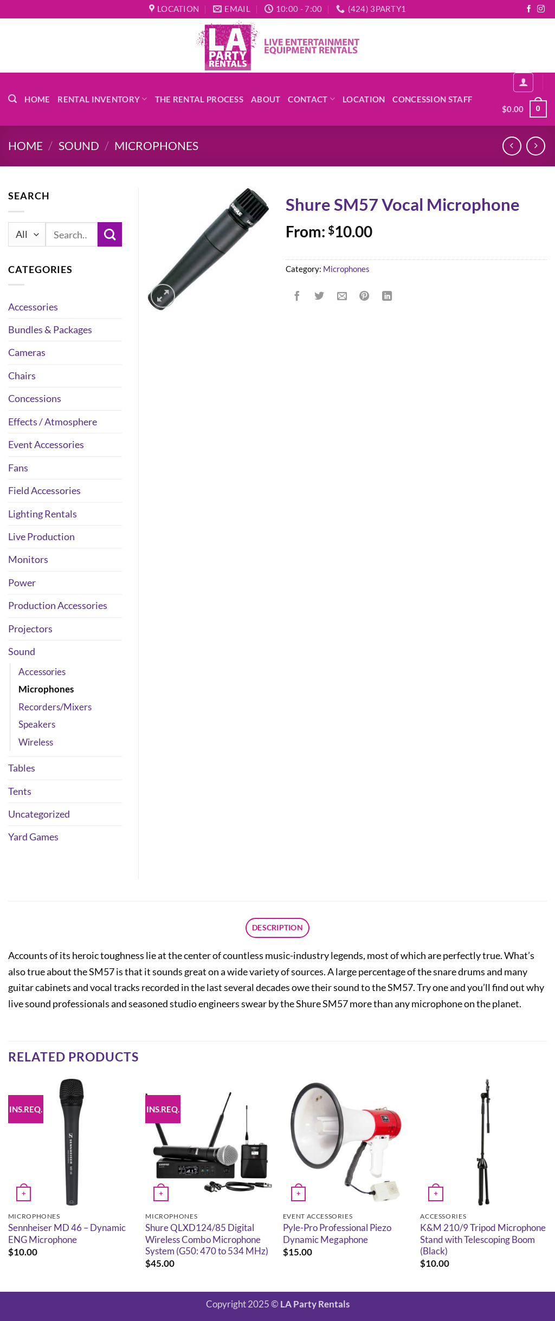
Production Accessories (57, 605)
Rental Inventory (102, 99)
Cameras (27, 352)
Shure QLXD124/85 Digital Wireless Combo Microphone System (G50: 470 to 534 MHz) (206, 1241)
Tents (19, 791)
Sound (79, 146)
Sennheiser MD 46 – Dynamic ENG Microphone (67, 1235)
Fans (18, 468)
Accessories (33, 307)
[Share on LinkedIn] (387, 296)
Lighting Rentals (42, 514)
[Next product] (512, 146)
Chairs (22, 375)
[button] (12, 98)
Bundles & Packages (50, 329)
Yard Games (33, 837)
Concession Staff (432, 99)
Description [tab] (277, 928)
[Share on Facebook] (297, 296)
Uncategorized (39, 814)
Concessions (34, 398)
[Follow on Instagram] (541, 9)
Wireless (35, 742)
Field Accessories (44, 490)
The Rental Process (199, 99)
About (265, 99)
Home (37, 99)
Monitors (28, 559)
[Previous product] (536, 146)
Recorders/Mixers (55, 707)
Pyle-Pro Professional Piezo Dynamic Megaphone (337, 1235)
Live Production (41, 536)
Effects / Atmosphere (52, 422)
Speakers (36, 724)
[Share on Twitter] (319, 296)
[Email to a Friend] (342, 296)
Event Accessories (46, 444)
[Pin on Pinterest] (364, 296)
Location (364, 99)
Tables (21, 768)
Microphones (156, 146)
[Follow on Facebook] (529, 9)
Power (22, 582)
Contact (311, 99)
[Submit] (110, 234)
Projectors (30, 628)
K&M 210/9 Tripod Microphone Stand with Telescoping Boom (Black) (483, 1241)
